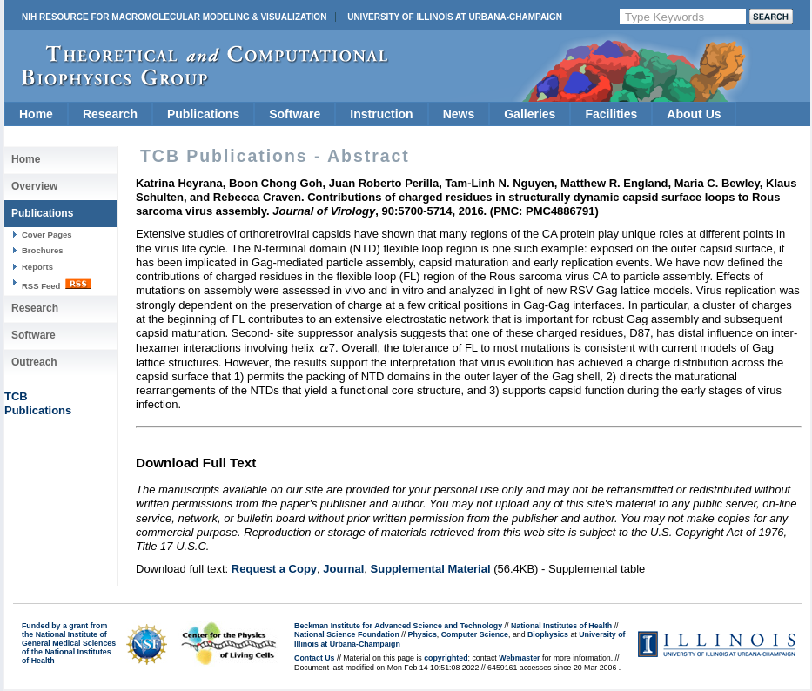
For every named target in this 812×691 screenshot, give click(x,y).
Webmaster (519, 658)
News (459, 114)
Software (294, 114)
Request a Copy (274, 568)
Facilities (611, 114)
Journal (343, 568)
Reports (37, 267)
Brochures (43, 250)
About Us (694, 114)
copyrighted (445, 658)
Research (110, 114)
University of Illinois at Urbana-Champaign (454, 17)
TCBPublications (37, 403)
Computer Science (474, 634)
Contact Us (314, 658)
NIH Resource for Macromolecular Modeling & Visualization (174, 17)
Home (36, 114)
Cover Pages (47, 234)
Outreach (34, 362)
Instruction (381, 114)
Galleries (529, 114)
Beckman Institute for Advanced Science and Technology (398, 625)
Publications (203, 114)
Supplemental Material (431, 568)
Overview (34, 186)
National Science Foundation (346, 634)
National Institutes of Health (561, 625)
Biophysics (547, 634)
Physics (422, 634)
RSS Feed (56, 284)
